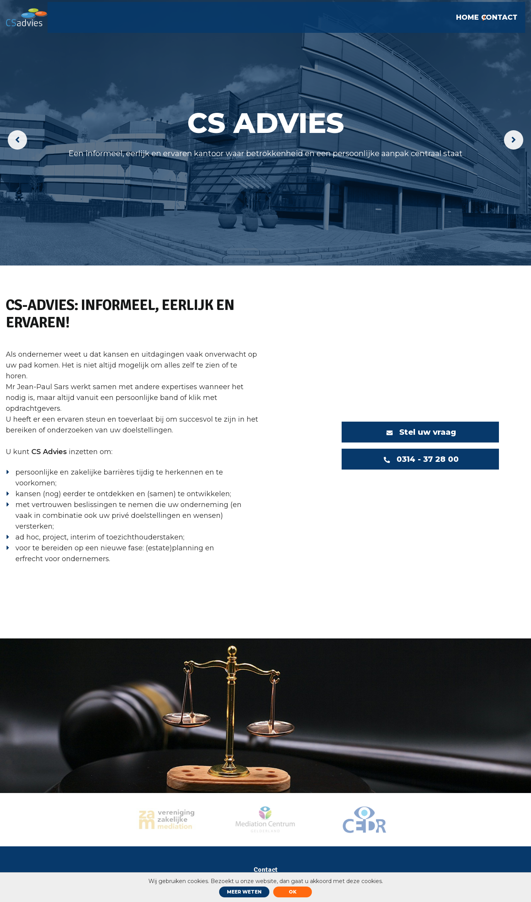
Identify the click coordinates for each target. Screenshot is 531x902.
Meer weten (244, 892)
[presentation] (17, 140)
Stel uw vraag (420, 432)
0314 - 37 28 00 (422, 459)
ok (292, 892)
